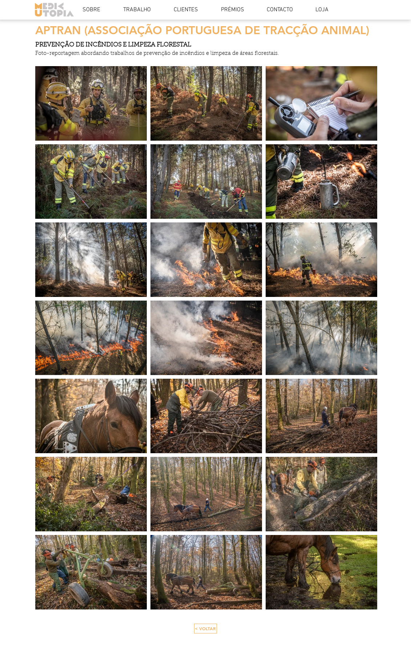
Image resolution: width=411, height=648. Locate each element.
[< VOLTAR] (205, 628)
